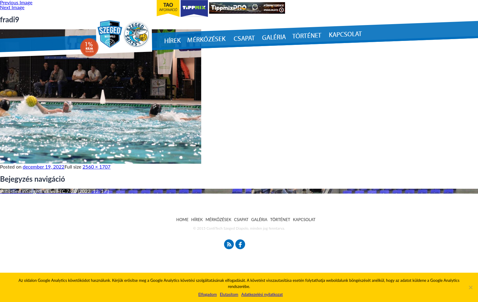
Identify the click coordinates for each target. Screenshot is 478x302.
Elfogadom (207, 294)
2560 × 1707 (97, 166)
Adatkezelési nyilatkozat (262, 294)
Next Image (12, 7)
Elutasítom (229, 294)
